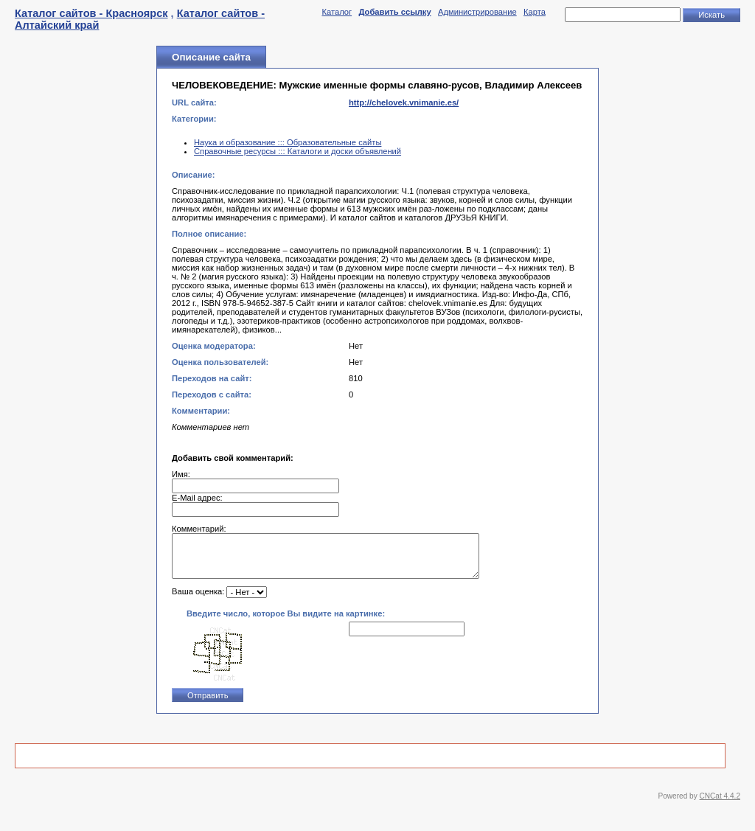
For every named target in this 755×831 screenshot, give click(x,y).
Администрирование (477, 11)
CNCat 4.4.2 (720, 805)
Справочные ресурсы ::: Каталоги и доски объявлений (297, 151)
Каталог (336, 11)
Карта (534, 11)
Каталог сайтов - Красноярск (91, 13)
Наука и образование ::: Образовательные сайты (287, 142)
